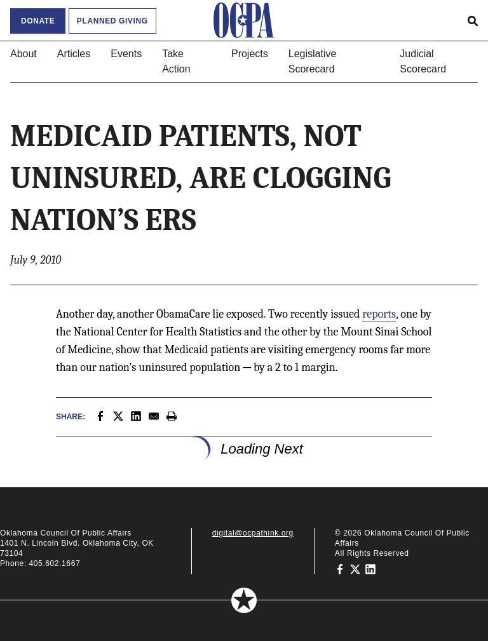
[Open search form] (473, 20)
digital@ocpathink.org (253, 533)
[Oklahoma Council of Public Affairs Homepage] (244, 20)
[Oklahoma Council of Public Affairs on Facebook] (340, 568)
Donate (38, 21)
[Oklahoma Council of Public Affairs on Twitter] (355, 568)
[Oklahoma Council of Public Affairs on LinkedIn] (370, 568)
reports (379, 314)
